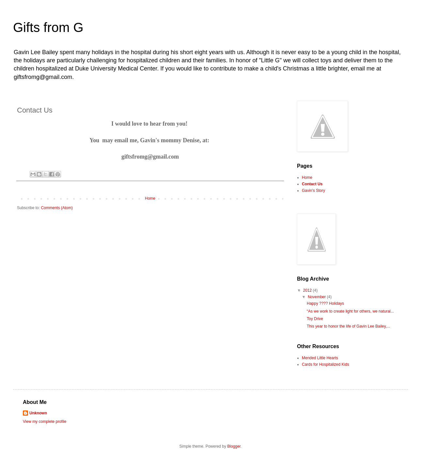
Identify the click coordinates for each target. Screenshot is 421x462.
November (317, 297)
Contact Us (312, 184)
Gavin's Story (313, 190)
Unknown (38, 413)
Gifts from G (48, 27)
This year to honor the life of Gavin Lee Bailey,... (348, 326)
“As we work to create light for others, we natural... (350, 311)
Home (150, 198)
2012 (308, 290)
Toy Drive (315, 318)
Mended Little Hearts (320, 358)
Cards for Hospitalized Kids (325, 364)
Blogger (234, 446)
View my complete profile (44, 421)
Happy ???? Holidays (325, 303)
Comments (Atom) (56, 208)
